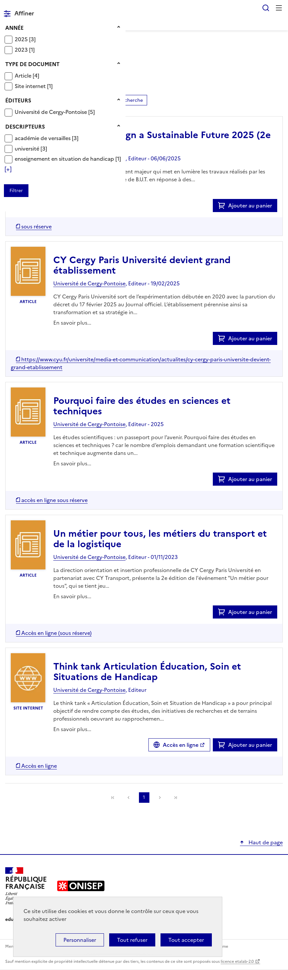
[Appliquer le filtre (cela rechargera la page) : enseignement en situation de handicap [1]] (68, 158)
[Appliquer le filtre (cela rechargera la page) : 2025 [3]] (25, 39)
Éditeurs (18, 100)
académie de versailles (43, 138)
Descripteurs (25, 127)
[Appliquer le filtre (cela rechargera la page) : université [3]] (31, 148)
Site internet (31, 86)
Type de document (32, 64)
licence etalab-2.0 (237, 961)
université (28, 149)
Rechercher (265, 7)
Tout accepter (186, 940)
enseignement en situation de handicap (65, 159)
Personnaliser (79, 940)
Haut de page (265, 842)
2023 (22, 50)
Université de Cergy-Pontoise (51, 112)
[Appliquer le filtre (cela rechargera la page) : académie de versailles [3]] (46, 138)
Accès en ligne (180, 745)
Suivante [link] (160, 797)
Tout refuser (132, 940)
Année (14, 28)
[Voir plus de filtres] (8, 169)
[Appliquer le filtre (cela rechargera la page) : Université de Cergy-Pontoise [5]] (55, 111)
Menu (278, 7)
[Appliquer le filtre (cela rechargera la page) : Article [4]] (27, 75)
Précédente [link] (128, 797)
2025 (22, 39)
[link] (175, 797)
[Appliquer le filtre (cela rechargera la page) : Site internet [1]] (34, 85)
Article (24, 76)
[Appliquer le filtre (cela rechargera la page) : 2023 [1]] (25, 49)
